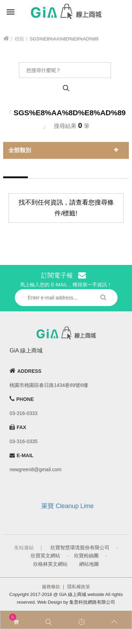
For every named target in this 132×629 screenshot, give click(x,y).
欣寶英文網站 (45, 555)
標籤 (19, 38)
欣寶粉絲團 (86, 555)
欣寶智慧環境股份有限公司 (79, 547)
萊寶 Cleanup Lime (67, 506)
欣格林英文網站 (50, 564)
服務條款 (51, 586)
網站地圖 (89, 564)
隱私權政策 (78, 586)
